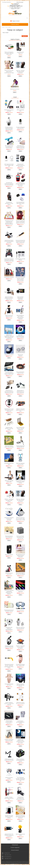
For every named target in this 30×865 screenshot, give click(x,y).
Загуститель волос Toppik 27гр (20, 53)
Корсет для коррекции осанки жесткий (20, 464)
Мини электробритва (9, 554)
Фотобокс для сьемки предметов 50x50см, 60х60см (9, 816)
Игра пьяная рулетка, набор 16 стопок (20, 372)
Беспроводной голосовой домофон (20, 259)
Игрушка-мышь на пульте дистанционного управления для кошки (9, 391)
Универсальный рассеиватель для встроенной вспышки (20, 798)
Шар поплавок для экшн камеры (20, 835)
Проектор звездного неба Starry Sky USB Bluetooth (20, 685)
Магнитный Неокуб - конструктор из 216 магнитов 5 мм (20, 537)
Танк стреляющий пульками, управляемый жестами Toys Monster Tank (20, 779)
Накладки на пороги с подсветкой (20, 591)
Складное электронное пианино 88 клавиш (9, 740)
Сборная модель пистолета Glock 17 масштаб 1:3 (9, 722)
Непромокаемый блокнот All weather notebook (9, 611)
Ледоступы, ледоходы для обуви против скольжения (20, 71)
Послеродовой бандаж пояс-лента (9, 685)
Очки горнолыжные (20, 610)
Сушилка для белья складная (9, 778)
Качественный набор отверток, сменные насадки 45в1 (20, 428)
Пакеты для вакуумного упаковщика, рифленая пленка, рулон (9, 53)
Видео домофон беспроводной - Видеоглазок (20, 298)
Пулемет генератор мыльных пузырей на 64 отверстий (9, 703)
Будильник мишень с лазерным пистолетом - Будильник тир (9, 298)
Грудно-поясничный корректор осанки (9, 316)
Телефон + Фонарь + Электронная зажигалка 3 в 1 (9, 798)
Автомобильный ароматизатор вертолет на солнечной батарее (9, 183)
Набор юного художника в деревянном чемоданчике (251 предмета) (9, 592)
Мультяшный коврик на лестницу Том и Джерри (20, 574)
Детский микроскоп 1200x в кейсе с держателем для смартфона (20, 317)
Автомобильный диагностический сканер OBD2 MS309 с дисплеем (20, 184)
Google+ (17, 863)
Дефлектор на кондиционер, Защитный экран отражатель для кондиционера (9, 337)
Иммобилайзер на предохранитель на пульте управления (20, 391)
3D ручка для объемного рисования (9, 110)
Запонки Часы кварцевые (20, 355)
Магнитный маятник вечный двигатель (9, 537)
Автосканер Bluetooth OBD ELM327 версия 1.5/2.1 (20, 203)
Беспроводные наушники (9, 277)
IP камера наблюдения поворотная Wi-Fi (20, 128)
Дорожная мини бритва (9, 354)
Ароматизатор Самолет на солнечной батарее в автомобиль (9, 241)
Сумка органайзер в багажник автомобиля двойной (20, 760)
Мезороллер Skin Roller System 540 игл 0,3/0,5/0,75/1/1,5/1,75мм (9, 71)
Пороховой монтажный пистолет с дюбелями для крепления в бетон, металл (9, 666)
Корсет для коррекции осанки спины (9, 481)
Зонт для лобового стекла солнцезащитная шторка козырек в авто (9, 373)
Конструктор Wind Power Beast (9, 464)
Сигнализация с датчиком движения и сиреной (20, 722)
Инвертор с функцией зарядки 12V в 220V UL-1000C (20, 410)
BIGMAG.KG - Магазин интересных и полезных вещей (9, 861)
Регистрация (21, 2)
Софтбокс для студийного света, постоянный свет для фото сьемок (20, 741)
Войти (18, 2)
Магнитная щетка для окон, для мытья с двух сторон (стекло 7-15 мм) (20, 518)
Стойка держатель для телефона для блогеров (9, 760)
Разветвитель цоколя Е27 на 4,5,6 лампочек (20, 703)
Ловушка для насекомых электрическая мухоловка (9, 518)
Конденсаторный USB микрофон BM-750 (20, 446)
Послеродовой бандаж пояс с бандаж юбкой (20, 665)
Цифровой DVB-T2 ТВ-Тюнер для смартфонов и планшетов (9, 835)
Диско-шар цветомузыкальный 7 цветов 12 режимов (20, 336)
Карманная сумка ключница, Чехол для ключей (9, 428)
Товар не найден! (8, 27)
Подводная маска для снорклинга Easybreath (9, 646)
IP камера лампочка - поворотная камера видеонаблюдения (9, 128)
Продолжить (24, 36)
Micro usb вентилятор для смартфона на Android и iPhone (9, 146)
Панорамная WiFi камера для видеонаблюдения (9, 628)
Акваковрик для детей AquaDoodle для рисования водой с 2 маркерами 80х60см (9, 222)
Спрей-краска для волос (14, 89)
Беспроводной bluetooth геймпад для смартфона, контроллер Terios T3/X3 (9, 260)
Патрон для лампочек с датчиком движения (20, 628)
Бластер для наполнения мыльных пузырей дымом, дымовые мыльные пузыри (20, 279)
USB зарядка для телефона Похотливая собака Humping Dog (20, 146)
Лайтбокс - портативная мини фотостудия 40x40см (9, 500)
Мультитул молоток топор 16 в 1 (9, 574)
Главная (3, 27)
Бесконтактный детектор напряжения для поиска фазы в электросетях (20, 241)
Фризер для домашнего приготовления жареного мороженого (20, 816)
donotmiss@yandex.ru (8, 856)
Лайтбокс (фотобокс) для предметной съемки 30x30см (20, 481)
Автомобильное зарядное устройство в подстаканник (20, 165)
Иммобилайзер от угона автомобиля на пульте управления (9, 410)
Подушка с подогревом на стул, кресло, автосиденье (20, 647)
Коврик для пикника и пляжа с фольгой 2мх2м (9, 446)
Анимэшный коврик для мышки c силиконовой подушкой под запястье (20, 221)
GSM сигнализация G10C (20, 110)
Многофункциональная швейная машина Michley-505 (20, 555)
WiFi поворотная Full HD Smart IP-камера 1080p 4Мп (9, 165)
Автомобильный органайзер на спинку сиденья (9, 203)
